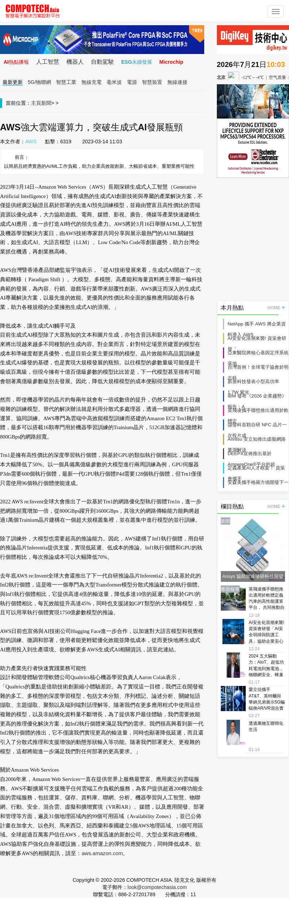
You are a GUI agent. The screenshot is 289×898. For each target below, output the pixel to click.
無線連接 (177, 82)
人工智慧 (47, 62)
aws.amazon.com (102, 853)
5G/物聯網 (39, 82)
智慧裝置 (152, 82)
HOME (276, 307)
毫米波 (114, 82)
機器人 (75, 62)
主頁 (36, 103)
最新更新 (13, 82)
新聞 (46, 103)
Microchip (171, 62)
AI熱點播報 (16, 62)
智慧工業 (66, 82)
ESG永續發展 (136, 62)
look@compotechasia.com (157, 887)
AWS (30, 141)
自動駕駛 (102, 62)
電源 (132, 82)
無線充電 (92, 82)
